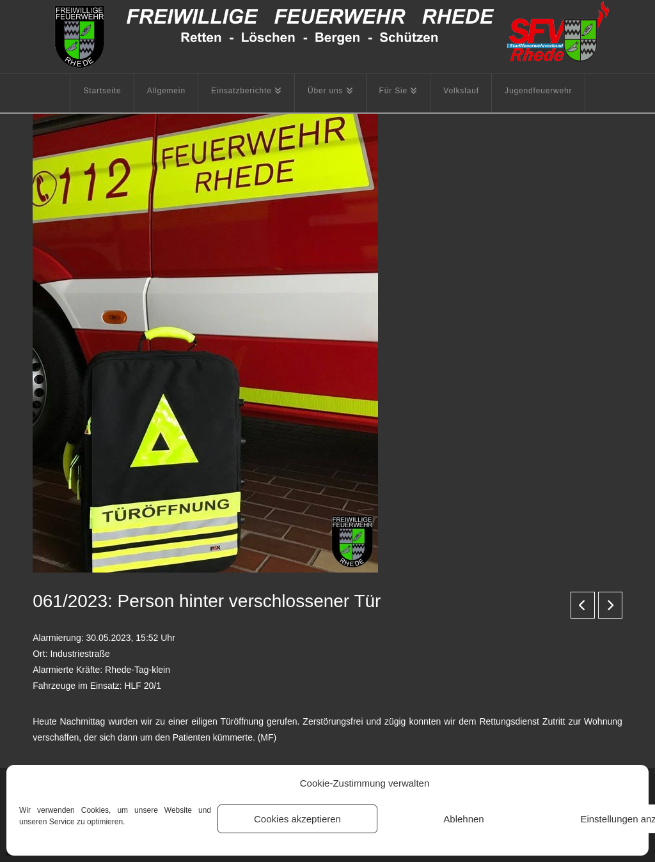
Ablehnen (463, 818)
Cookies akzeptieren (297, 818)
